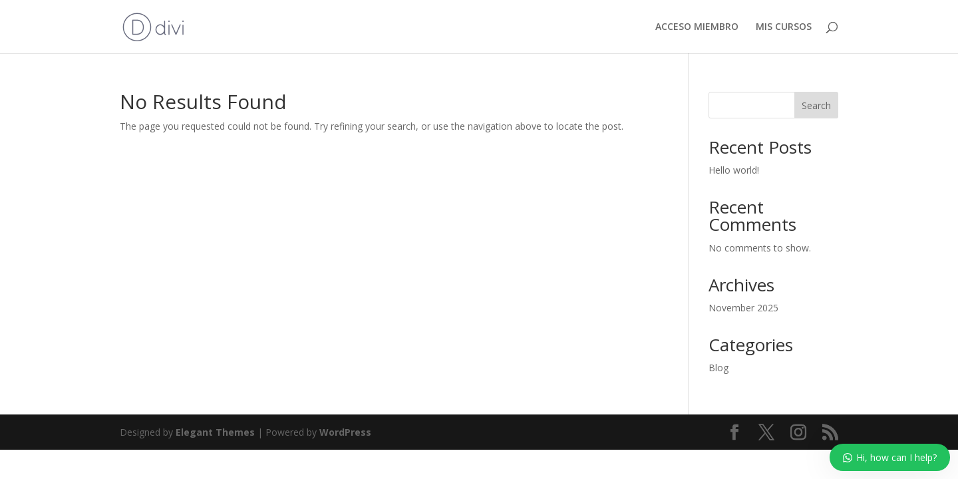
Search (816, 105)
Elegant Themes (215, 432)
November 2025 (743, 307)
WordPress (345, 432)
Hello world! (734, 170)
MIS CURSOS (784, 27)
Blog (718, 367)
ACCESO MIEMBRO (696, 27)
